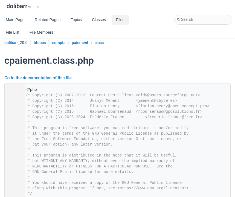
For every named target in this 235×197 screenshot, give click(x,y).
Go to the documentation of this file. (38, 78)
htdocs (40, 42)
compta (59, 42)
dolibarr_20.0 (16, 42)
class (99, 42)
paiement (80, 42)
